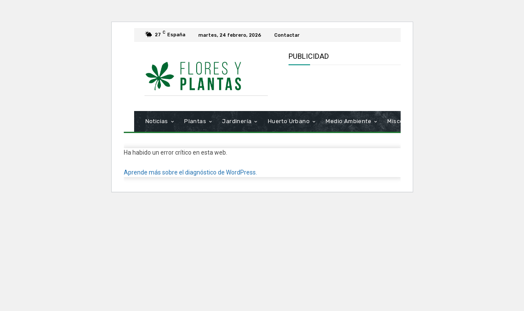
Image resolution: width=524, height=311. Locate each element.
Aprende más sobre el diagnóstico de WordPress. (190, 172)
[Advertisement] (389, 87)
